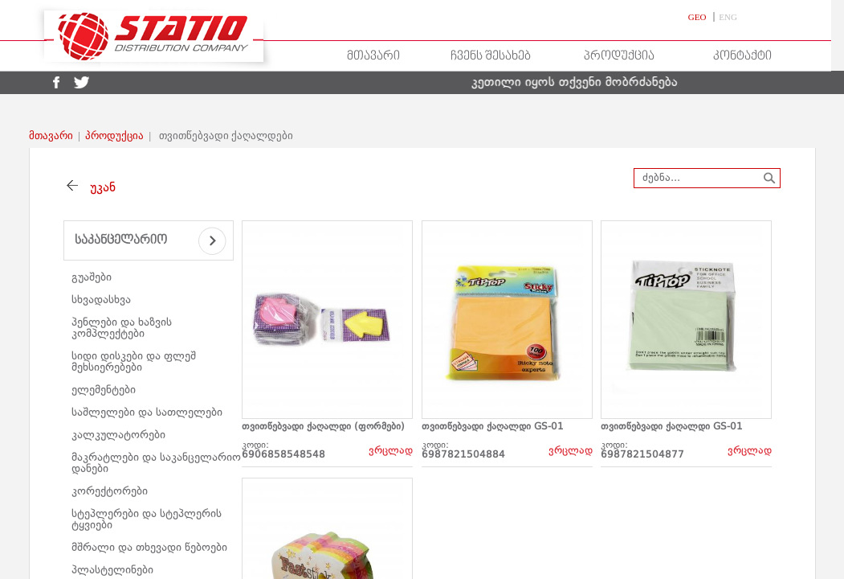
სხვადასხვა (101, 300)
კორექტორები (109, 491)
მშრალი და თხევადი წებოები (149, 547)
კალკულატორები (118, 435)
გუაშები (91, 277)
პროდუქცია (619, 56)
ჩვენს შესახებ (491, 56)
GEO (698, 17)
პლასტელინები (112, 570)
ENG (728, 17)
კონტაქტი (742, 56)
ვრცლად (391, 451)
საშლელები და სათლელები (146, 412)
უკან (99, 188)
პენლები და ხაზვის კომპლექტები (121, 328)
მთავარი (373, 56)
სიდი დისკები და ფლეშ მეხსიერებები (133, 362)
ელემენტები (103, 390)
